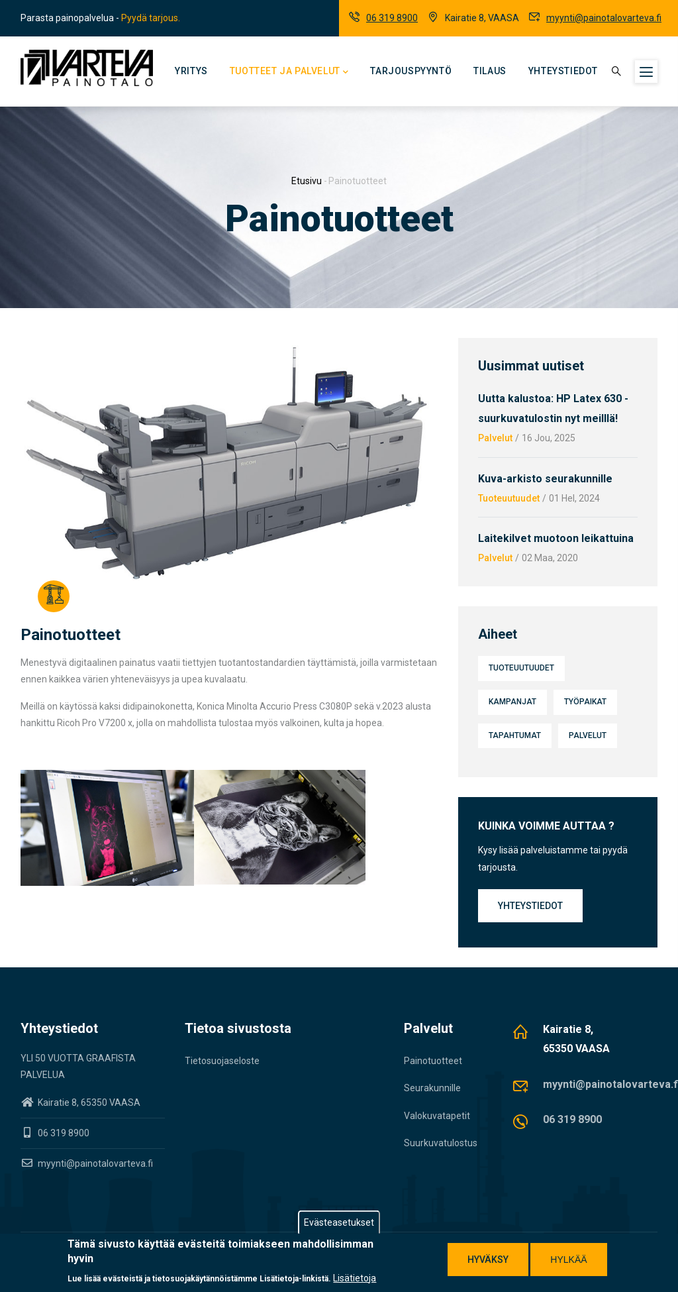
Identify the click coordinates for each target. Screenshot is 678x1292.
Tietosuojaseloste (222, 1060)
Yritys (191, 71)
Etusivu (306, 181)
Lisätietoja (354, 1278)
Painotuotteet (433, 1060)
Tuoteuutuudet (509, 498)
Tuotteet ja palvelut (289, 72)
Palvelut (495, 438)
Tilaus (490, 71)
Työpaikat (585, 701)
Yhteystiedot (563, 71)
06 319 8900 (392, 18)
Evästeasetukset (339, 1222)
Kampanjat (512, 701)
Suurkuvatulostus (440, 1143)
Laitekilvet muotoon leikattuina (556, 538)
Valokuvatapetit (437, 1115)
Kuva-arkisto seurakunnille (545, 478)
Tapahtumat (515, 735)
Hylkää (568, 1259)
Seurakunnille (432, 1088)
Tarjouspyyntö (411, 71)
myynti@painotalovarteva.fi (603, 18)
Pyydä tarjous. (150, 18)
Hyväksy (487, 1259)
